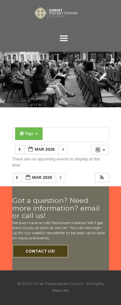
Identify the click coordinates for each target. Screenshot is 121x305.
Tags (29, 133)
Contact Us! (40, 251)
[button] (102, 177)
